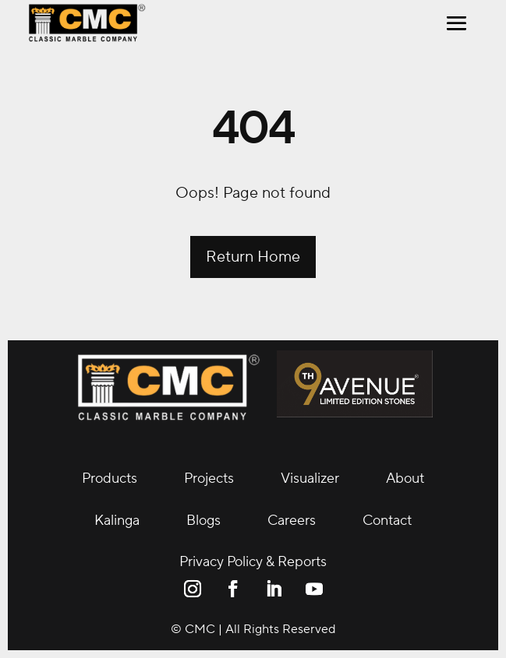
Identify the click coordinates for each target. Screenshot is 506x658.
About (405, 478)
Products (109, 478)
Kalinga (117, 521)
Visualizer (310, 478)
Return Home (253, 257)
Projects (209, 478)
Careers (291, 521)
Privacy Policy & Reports (253, 562)
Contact (387, 521)
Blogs (203, 521)
